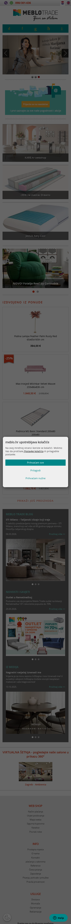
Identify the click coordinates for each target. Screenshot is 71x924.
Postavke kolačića (33, 451)
